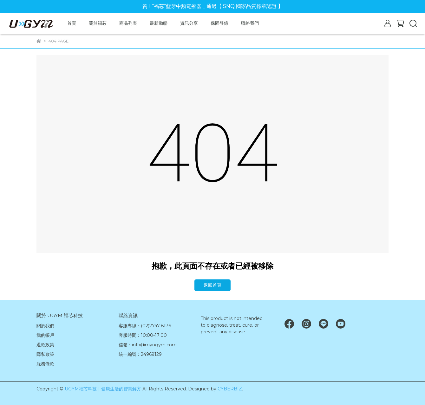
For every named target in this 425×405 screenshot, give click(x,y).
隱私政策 (45, 354)
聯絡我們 (250, 23)
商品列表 (128, 23)
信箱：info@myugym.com (148, 345)
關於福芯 (98, 23)
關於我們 (45, 326)
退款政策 (45, 345)
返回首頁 (212, 285)
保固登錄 (219, 23)
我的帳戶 (45, 335)
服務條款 (45, 364)
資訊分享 (189, 23)
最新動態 (158, 23)
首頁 (71, 23)
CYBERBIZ (230, 389)
